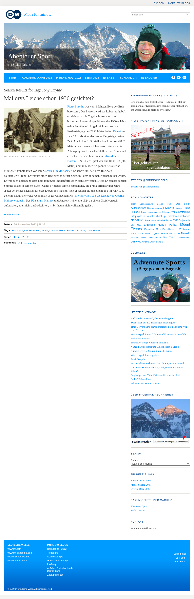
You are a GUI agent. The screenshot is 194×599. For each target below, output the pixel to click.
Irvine (45, 230)
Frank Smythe (75, 106)
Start (13, 77)
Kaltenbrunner (138, 208)
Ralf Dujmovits (181, 220)
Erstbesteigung (146, 204)
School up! (128, 77)
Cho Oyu (136, 225)
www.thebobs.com (17, 560)
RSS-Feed (179, 557)
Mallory (53, 230)
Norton (81, 230)
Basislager (177, 208)
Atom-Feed (179, 561)
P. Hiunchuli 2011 (68, 77)
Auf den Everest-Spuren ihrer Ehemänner (152, 350)
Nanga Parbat (167, 224)
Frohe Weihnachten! (141, 379)
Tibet (133, 204)
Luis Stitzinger (164, 212)
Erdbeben (149, 224)
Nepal (135, 220)
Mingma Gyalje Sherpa (152, 242)
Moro (158, 229)
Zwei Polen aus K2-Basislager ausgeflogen (153, 322)
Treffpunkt (52, 552)
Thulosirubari (184, 238)
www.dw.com (14, 549)
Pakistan (172, 216)
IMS (142, 220)
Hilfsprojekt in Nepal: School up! (148, 216)
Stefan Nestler (138, 510)
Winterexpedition (165, 233)
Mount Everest (67, 230)
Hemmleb (34, 230)
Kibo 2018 (92, 77)
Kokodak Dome (164, 220)
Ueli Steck (183, 204)
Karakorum (184, 216)
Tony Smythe (93, 230)
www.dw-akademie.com (20, 552)
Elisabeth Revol (138, 238)
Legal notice (180, 553)
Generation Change (57, 560)
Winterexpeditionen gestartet (145, 355)
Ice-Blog (51, 564)
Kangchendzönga (149, 212)
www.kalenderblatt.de (19, 556)
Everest (109, 77)
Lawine (167, 208)
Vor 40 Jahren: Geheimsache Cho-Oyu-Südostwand (157, 363)
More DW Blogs (179, 3)
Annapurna (150, 220)
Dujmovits (136, 241)
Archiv (134, 460)
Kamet (117, 131)
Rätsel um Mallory (42, 200)
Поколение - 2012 (57, 549)
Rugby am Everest (140, 338)
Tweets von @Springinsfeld (145, 186)
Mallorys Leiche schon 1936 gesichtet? (49, 98)
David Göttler (154, 238)
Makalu (177, 233)
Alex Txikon (169, 237)
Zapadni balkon (55, 574)
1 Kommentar (28, 243)
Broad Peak (164, 204)
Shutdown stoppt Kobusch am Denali (150, 342)
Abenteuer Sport (30, 56)
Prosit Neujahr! (138, 359)
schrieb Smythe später (58, 170)
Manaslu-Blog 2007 (141, 484)
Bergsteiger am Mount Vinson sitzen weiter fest (155, 375)
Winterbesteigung (180, 212)
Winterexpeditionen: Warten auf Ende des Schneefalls (158, 334)
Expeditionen (168, 229)
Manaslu (185, 233)
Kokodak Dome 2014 (37, 77)
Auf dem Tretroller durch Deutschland (60, 569)
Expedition (149, 229)
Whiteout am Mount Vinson (145, 383)
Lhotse (140, 233)
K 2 (178, 229)
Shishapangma (154, 208)
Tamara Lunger (150, 233)
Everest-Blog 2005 (140, 488)
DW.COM (159, 3)
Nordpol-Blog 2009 (141, 480)
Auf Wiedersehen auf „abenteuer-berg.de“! (153, 318)
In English (149, 77)
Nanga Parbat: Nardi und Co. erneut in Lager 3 (155, 346)
